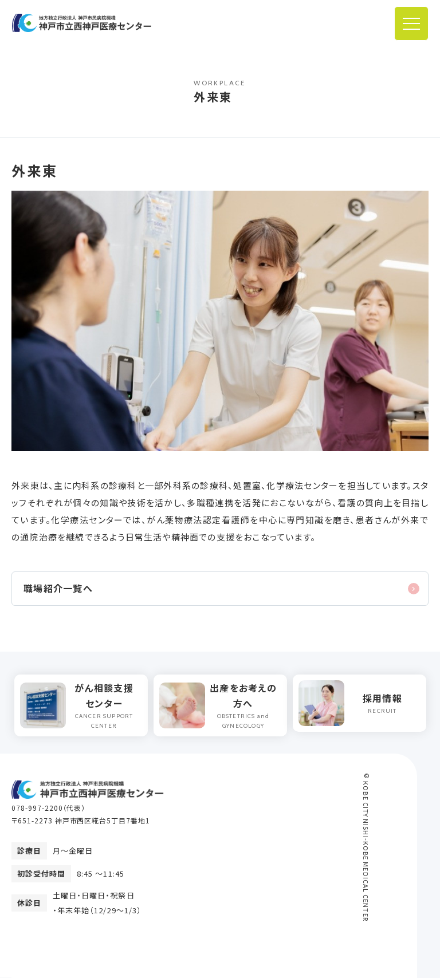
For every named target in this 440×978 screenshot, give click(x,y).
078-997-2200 (37, 808)
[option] (81, 705)
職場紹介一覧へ (58, 588)
